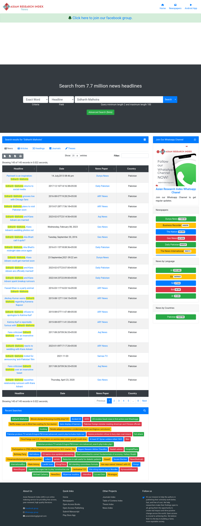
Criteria (35, 104)
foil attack (138, 414)
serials (57, 439)
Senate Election (120, 439)
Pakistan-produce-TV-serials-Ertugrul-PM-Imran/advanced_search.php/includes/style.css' (46, 414)
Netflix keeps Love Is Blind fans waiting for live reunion (33, 404)
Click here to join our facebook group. (103, 18)
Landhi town (47, 444)
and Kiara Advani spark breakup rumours (45, 278)
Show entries (76, 156)
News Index (108, 488)
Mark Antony (33, 444)
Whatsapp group (31, 492)
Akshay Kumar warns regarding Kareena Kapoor (45, 298)
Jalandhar (86, 454)
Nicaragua (112, 454)
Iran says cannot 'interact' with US (115, 444)
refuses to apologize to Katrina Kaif (45, 308)
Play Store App (69, 495)
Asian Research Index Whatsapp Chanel (176, 190)
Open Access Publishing (73, 488)
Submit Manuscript (71, 491)
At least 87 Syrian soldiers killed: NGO (106, 419)
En (175, 276)
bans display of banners (70, 404)
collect (48, 439)
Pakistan (176, 317)
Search (168, 99)
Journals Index (109, 477)
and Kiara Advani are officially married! (45, 267)
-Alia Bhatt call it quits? (45, 237)
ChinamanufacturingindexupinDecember (24, 439)
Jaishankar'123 (79, 449)
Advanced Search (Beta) (100, 112)
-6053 (86, 399)
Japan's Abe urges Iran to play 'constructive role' (49, 449)
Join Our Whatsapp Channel (169, 139)
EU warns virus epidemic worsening (58, 434)
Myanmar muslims (71, 454)
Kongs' (136, 444)
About (100, 510)
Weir (127, 419)
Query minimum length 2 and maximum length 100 (126, 104)
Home (65, 477)
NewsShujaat (19, 449)
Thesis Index (108, 484)
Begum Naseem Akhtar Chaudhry (92, 429)
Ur (175, 270)
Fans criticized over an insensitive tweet (45, 329)
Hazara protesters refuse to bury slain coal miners (109, 414)
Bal (176, 289)
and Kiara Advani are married (45, 216)
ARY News (126, 196)
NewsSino (55, 454)
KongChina (61, 444)
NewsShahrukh (136, 439)
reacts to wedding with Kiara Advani (45, 339)
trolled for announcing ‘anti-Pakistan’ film (45, 349)
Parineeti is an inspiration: (45, 179)
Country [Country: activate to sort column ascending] (140, 169)
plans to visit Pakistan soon (45, 206)
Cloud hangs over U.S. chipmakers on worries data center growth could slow (54, 419)
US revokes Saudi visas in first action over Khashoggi (115, 399)
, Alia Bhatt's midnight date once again (45, 247)
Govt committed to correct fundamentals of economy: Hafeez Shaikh (106, 434)
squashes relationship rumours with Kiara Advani (45, 366)
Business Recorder (176, 225)
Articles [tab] (23, 148)
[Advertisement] (100, 43)
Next (144, 380)
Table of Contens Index (113, 480)
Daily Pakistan (176, 244)
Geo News (126, 227)
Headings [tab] (39, 148)
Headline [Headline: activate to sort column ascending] (44, 169)
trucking (43, 409)
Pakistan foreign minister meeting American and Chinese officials (112, 404)
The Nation (176, 231)
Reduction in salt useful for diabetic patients (82, 439)
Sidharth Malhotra (33, 139)
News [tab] (8, 148)
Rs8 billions (34, 434)
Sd (176, 283)
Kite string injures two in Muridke (103, 449)
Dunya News (126, 179)
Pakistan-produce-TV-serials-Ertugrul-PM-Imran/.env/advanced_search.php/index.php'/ (75, 424)
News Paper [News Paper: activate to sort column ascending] (125, 170)
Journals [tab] (55, 148)
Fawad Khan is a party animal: (45, 288)
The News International (176, 251)
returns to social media (45, 186)
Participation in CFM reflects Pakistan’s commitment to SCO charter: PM (43, 429)
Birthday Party (20, 434)
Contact (110, 510)
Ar (175, 296)
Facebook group (31, 488)
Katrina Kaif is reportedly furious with (45, 318)
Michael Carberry (40, 454)
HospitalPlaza (132, 429)
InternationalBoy (18, 444)
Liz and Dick (99, 454)
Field (61, 104)
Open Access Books (71, 484)
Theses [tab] (70, 148)
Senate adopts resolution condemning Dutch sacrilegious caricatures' (80, 409)
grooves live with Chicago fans (45, 196)
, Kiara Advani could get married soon (45, 257)
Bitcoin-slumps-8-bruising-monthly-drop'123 (50, 399)
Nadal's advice (116, 429)
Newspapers (68, 480)
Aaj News (126, 216)
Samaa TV (126, 349)
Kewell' (107, 439)
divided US (76, 399)
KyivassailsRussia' (129, 449)
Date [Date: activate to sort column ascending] (101, 169)
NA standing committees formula (83, 444)
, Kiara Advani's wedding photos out (45, 227)
